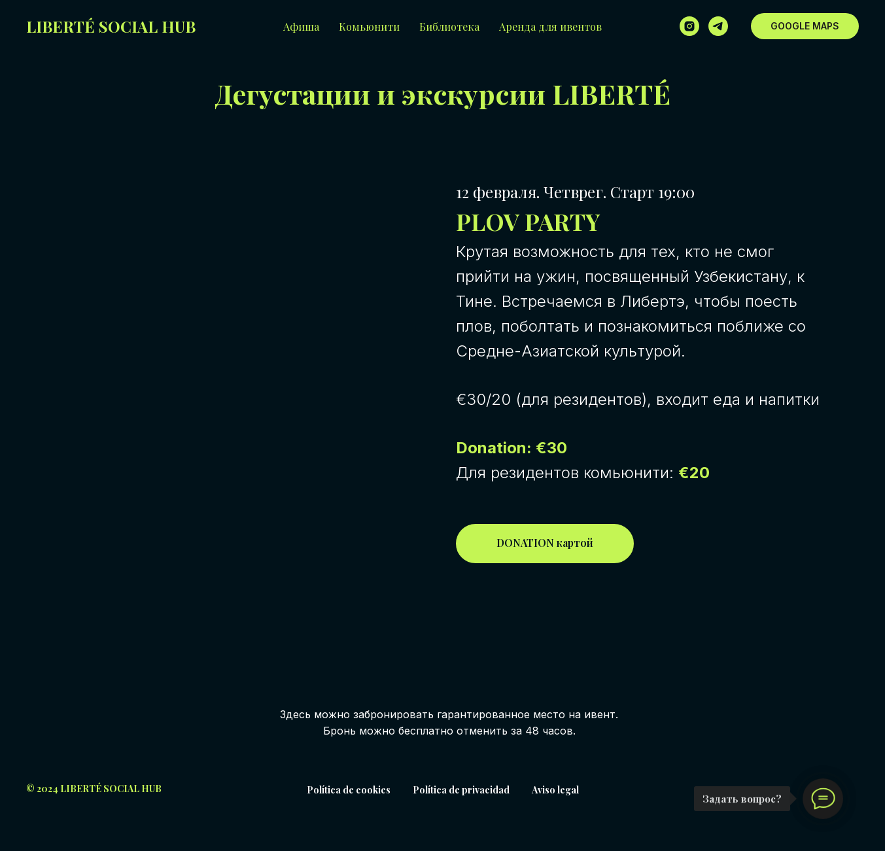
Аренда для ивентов (550, 26)
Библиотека (449, 26)
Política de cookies (348, 790)
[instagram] (689, 26)
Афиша (301, 26)
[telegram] (718, 26)
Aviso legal (555, 790)
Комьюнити (369, 26)
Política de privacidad (461, 790)
